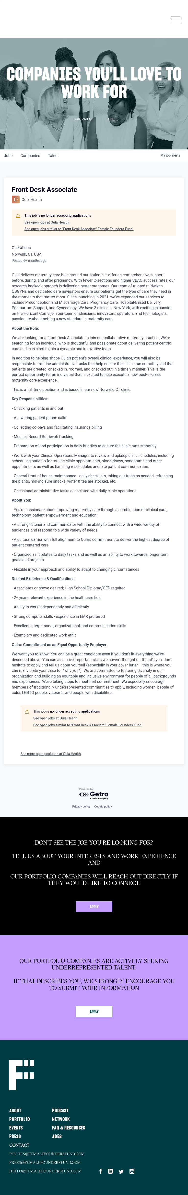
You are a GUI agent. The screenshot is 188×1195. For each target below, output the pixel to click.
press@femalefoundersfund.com (45, 1162)
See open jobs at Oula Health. (47, 222)
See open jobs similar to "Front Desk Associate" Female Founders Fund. (78, 229)
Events (16, 1128)
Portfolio (19, 1119)
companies (30, 155)
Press (15, 1136)
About (15, 1110)
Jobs (57, 1136)
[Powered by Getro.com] (94, 794)
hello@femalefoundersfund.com (45, 1170)
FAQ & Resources (68, 1128)
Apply (94, 907)
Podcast (60, 1110)
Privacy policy (81, 806)
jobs (8, 155)
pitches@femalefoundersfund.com (47, 1153)
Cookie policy (103, 806)
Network (61, 1119)
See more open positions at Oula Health (51, 754)
